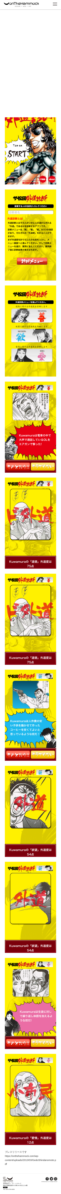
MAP (5, 1187)
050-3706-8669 (10, 1189)
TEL (4, 1189)
